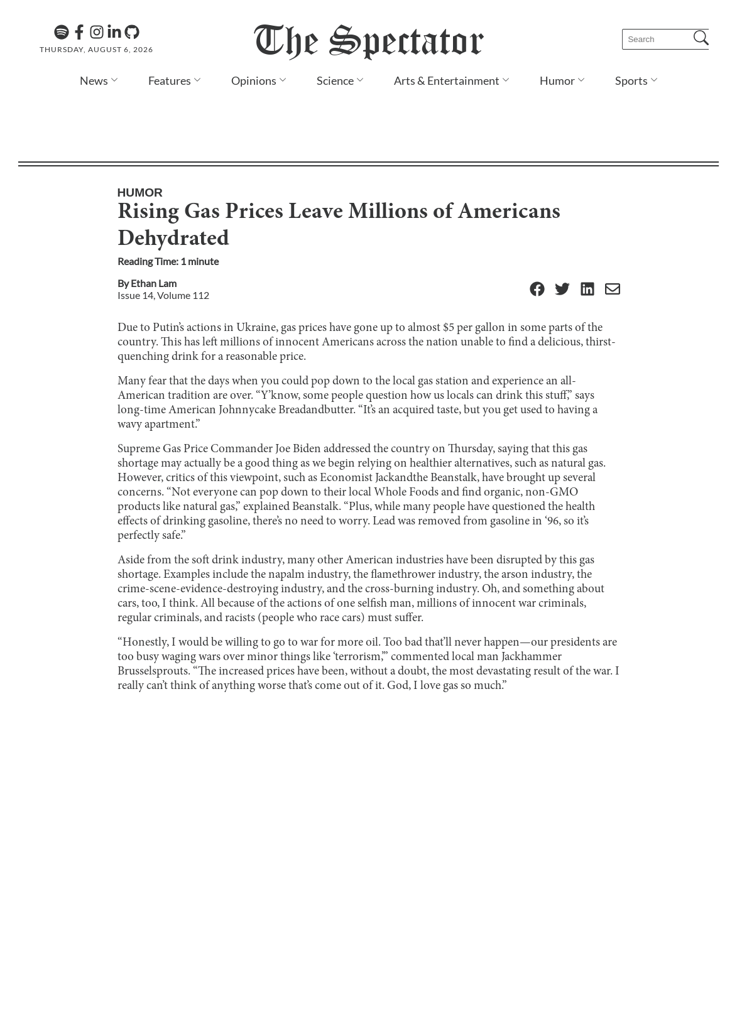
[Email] (612, 224)
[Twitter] (562, 224)
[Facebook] (79, 32)
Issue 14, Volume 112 (163, 230)
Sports (631, 80)
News (94, 80)
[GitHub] (131, 32)
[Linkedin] (114, 32)
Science (335, 80)
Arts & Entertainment (447, 80)
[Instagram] (96, 32)
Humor (557, 80)
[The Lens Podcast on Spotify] (61, 32)
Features (169, 80)
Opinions (253, 80)
